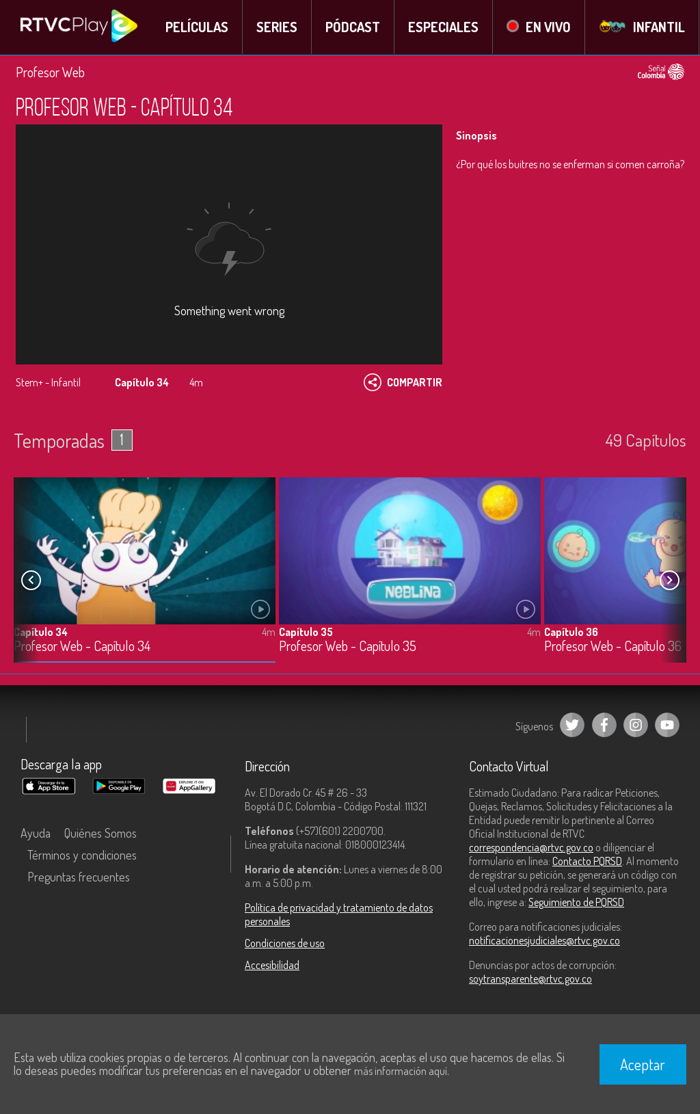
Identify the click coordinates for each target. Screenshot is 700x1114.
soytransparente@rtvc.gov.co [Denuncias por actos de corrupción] (530, 978)
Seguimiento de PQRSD (576, 902)
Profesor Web (50, 72)
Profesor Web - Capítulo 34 (82, 646)
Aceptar (642, 1064)
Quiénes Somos (100, 832)
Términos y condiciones (82, 854)
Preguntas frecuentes (78, 876)
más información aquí (400, 1071)
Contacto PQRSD (587, 861)
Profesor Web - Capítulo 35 (347, 646)
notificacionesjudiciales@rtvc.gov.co (544, 940)
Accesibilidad (272, 965)
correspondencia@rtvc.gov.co (531, 847)
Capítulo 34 (41, 631)
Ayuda (36, 832)
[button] (669, 580)
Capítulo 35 (306, 631)
